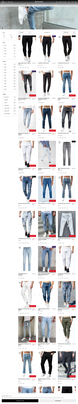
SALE (40, 5)
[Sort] (24, 32)
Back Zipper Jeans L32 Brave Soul (64, 378)
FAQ (51, 5)
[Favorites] (72, 2)
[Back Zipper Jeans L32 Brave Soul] (67, 364)
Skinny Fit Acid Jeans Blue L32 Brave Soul (64, 309)
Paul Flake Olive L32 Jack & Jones (64, 343)
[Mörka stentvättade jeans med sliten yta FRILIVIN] (27, 84)
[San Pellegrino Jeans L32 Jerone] (27, 224)
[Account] (57, 2)
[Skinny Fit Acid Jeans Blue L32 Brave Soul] (67, 294)
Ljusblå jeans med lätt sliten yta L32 (64, 239)
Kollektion (22, 5)
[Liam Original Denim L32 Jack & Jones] (27, 48)
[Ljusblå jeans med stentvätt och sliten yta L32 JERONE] (47, 224)
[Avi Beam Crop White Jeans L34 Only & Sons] (67, 259)
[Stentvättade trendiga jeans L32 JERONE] (27, 329)
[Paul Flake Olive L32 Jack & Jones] (67, 329)
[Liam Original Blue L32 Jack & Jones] (47, 294)
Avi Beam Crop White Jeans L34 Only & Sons (64, 274)
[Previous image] (20, 49)
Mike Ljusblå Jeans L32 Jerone (24, 378)
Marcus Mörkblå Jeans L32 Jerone (44, 133)
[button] (49, 32)
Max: (13, 36)
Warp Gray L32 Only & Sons (63, 133)
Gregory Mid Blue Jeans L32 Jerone (63, 99)
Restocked (34, 5)
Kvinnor (56, 5)
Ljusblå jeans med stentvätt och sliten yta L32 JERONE (44, 239)
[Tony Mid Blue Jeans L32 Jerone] (67, 189)
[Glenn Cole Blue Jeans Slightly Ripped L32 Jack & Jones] (47, 259)
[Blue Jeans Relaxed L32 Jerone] (27, 189)
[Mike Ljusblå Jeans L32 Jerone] (27, 364)
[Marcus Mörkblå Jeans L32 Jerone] (47, 119)
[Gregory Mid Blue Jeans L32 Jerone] (67, 84)
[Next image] (34, 49)
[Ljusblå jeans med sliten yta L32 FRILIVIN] (47, 154)
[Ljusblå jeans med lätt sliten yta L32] (67, 224)
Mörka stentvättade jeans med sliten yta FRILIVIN (24, 99)
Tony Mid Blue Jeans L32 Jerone (64, 203)
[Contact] (69, 2)
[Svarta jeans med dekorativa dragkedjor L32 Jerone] (47, 84)
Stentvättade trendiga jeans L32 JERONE (24, 344)
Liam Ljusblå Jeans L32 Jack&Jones (22, 274)
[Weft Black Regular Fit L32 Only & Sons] (47, 364)
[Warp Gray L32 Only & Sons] (67, 119)
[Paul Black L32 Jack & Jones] (47, 48)
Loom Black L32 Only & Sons (63, 63)
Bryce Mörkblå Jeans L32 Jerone (44, 203)
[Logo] (39, 2)
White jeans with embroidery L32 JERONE (24, 309)
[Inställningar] (58, 400)
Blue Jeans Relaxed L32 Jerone (24, 203)
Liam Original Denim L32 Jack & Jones (24, 64)
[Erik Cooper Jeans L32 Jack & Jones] (47, 329)
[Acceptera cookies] (20, 400)
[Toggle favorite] (20, 37)
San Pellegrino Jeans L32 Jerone (24, 238)
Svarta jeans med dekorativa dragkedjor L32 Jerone (43, 99)
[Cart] (75, 2)
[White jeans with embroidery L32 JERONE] (27, 294)
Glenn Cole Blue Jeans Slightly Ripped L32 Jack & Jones (44, 274)
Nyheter (29, 5)
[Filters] (69, 32)
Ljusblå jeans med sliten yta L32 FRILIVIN (44, 169)
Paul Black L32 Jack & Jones (43, 63)
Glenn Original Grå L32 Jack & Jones (64, 169)
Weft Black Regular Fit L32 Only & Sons (44, 379)
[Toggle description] (39, 25)
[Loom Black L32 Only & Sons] (67, 48)
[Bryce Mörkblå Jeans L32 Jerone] (47, 189)
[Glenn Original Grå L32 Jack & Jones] (67, 154)
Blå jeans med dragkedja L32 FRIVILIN (24, 134)
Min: (6, 36)
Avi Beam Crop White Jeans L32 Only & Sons (24, 169)
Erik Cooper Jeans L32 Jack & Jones (43, 344)
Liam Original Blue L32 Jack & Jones (44, 309)
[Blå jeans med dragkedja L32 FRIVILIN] (27, 119)
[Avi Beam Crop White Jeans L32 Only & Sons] (27, 154)
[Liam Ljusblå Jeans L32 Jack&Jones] (27, 259)
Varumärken (46, 5)
